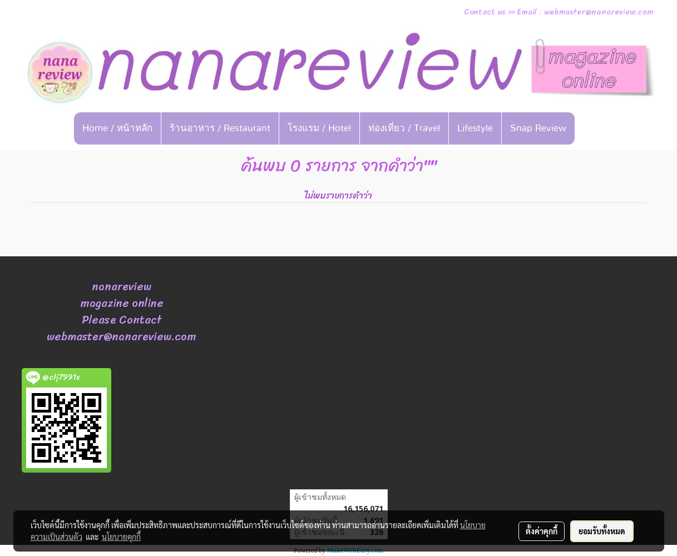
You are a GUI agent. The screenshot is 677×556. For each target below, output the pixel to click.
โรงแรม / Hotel (319, 128)
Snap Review (538, 128)
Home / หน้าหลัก (117, 128)
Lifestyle (475, 128)
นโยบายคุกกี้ (121, 537)
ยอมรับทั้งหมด (602, 531)
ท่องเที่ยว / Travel (404, 128)
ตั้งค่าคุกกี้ (541, 531)
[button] (592, 128)
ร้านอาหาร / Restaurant (220, 128)
